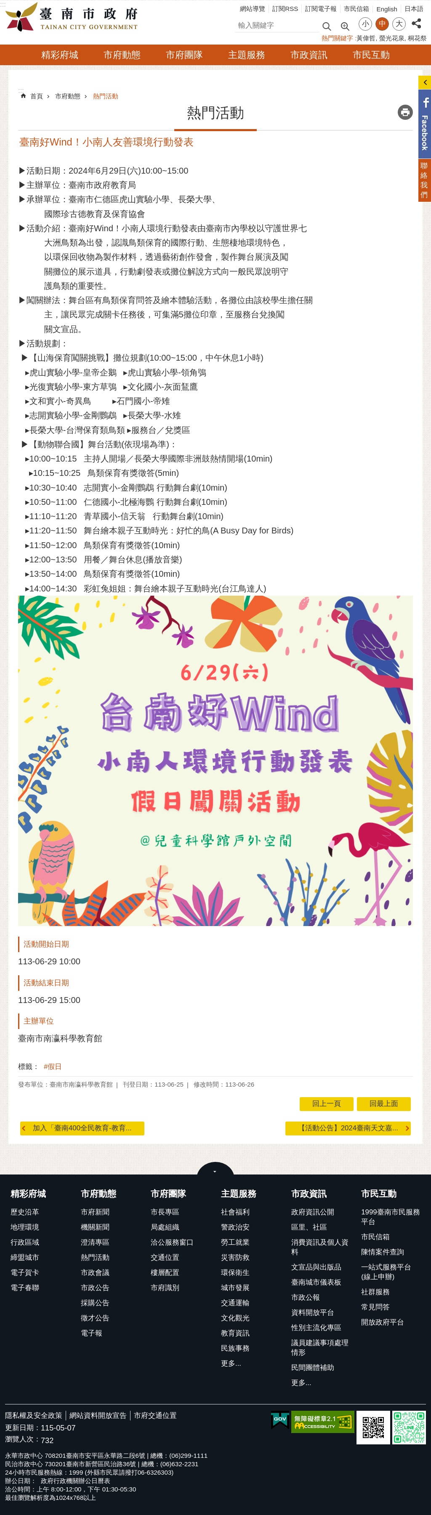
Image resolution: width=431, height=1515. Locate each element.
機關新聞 (95, 1227)
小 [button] (365, 24)
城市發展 (235, 1288)
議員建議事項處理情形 (320, 1348)
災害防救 (235, 1258)
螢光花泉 (391, 38)
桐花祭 (417, 38)
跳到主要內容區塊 (4, 4)
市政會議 (95, 1273)
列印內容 (405, 112)
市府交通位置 (155, 1416)
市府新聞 (95, 1212)
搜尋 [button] (326, 25)
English (386, 9)
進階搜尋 (344, 25)
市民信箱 (356, 8)
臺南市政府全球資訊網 (73, 17)
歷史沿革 (25, 1212)
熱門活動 (105, 96)
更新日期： (23, 1428)
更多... (231, 1363)
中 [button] (382, 24)
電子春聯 (25, 1288)
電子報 (91, 1333)
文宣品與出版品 (316, 1267)
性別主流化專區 (316, 1328)
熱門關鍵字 (337, 38)
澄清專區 (95, 1242)
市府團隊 (184, 55)
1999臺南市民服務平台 (390, 1217)
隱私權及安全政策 (33, 1416)
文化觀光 (235, 1318)
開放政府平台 (382, 1322)
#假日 (53, 1067)
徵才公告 (95, 1318)
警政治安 (235, 1227)
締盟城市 (25, 1258)
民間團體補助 (312, 1368)
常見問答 (375, 1307)
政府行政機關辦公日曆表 (75, 1480)
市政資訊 (308, 55)
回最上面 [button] (384, 1104)
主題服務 (246, 55)
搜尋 (242, 24)
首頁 (36, 96)
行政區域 (25, 1242)
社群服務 (375, 1292)
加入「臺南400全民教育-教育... (82, 1128)
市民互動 (371, 55)
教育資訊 (235, 1333)
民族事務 (235, 1348)
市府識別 (165, 1288)
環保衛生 (235, 1273)
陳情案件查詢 (382, 1252)
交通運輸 (235, 1303)
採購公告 (95, 1303)
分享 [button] (416, 18)
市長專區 (165, 1212)
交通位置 (165, 1258)
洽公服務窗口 (172, 1242)
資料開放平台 (312, 1313)
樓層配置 (165, 1273)
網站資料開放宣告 (98, 1416)
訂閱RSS (285, 8)
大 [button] (399, 24)
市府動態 (122, 55)
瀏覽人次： (23, 1439)
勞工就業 (235, 1242)
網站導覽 (252, 8)
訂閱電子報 (321, 8)
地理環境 (25, 1227)
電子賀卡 (25, 1273)
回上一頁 (326, 1104)
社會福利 (235, 1212)
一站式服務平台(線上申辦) (386, 1272)
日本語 (413, 8)
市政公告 (95, 1288)
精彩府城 (59, 55)
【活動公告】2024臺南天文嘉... (348, 1128)
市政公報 (305, 1297)
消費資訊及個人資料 (320, 1247)
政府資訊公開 (312, 1212)
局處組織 (165, 1227)
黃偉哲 (366, 38)
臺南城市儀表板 (316, 1282)
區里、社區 (309, 1227)
